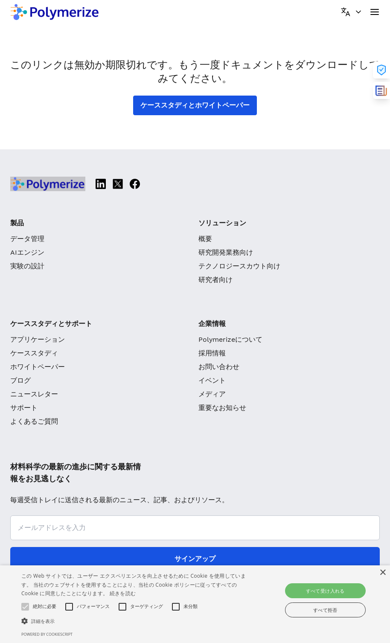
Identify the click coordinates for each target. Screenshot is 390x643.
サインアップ (195, 559)
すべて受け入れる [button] (325, 591)
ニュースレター (34, 394)
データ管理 (27, 239)
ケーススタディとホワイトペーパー (195, 105)
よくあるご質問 (34, 421)
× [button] (382, 573)
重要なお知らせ (222, 408)
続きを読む (123, 593)
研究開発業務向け (225, 252)
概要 (205, 239)
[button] (134, 621)
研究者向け (215, 280)
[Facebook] (135, 184)
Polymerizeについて (230, 339)
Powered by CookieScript (47, 634)
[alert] (195, 604)
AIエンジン (27, 252)
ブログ (20, 380)
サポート (24, 408)
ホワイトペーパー (37, 367)
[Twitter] (118, 184)
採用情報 (212, 353)
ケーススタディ (34, 353)
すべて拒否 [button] (325, 610)
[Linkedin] (101, 184)
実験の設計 (27, 266)
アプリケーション (37, 339)
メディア (212, 394)
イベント (212, 380)
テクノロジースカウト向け (239, 266)
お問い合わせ (218, 367)
